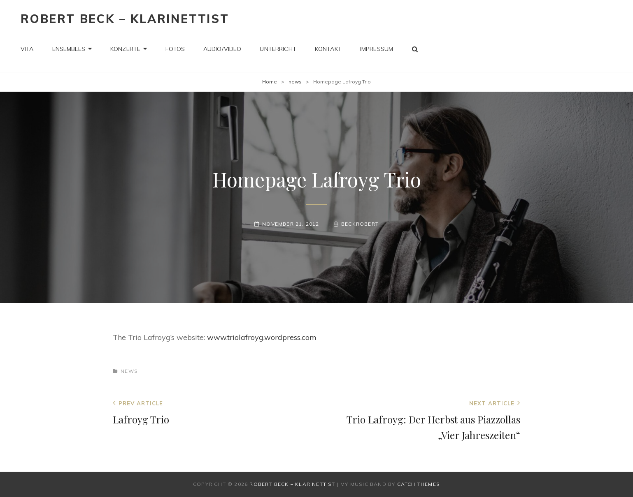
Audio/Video (222, 49)
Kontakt (328, 49)
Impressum (376, 49)
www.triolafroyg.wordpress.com (261, 337)
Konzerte (125, 49)
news (295, 82)
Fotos (175, 49)
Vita (27, 49)
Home (269, 82)
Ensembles (68, 49)
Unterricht (278, 49)
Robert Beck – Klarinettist (125, 19)
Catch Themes (418, 484)
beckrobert (360, 224)
